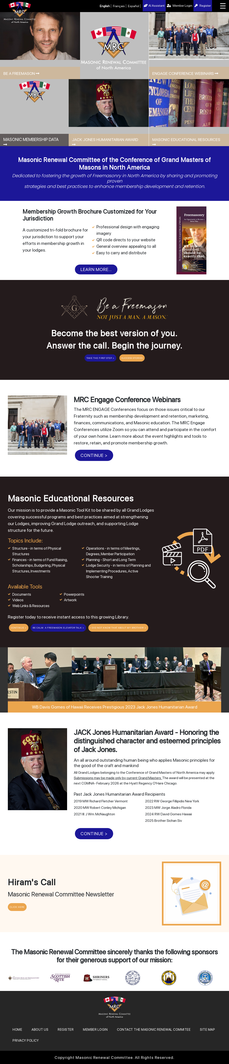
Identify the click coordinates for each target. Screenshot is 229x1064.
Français (119, 6)
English (105, 6)
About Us (40, 1030)
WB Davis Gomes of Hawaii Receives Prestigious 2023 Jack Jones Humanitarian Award (114, 707)
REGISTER (66, 1030)
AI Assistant (154, 5)
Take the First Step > (100, 358)
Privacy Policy (26, 1041)
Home (17, 1030)
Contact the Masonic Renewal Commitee (154, 1030)
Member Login (179, 5)
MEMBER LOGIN (95, 1030)
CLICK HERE (17, 907)
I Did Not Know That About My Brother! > (118, 627)
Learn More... (96, 269)
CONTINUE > (94, 455)
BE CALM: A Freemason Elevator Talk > (58, 627)
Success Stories (132, 358)
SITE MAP (207, 1030)
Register (203, 5)
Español (133, 6)
